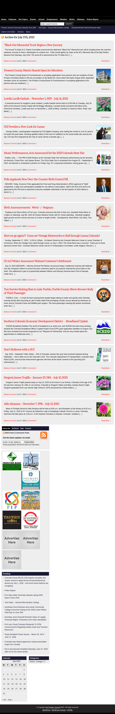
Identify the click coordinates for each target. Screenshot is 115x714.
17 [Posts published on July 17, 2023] (4, 684)
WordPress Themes (59, 710)
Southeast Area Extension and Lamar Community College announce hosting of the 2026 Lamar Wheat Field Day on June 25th (25, 610)
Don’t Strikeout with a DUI (19, 349)
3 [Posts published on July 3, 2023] (3, 674)
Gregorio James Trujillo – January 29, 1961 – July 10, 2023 (36, 377)
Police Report (92, 19)
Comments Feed (22, 433)
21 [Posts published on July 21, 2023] (20, 684)
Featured (12, 19)
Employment (52, 19)
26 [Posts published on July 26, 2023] (12, 689)
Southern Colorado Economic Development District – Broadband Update (46, 321)
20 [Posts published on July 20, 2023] (16, 684)
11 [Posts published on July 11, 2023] (8, 679)
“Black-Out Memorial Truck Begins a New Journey (33, 45)
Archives (21, 32)
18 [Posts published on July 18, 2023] (8, 684)
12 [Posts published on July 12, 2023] (12, 679)
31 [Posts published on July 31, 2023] (4, 693)
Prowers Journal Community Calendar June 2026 (18, 28)
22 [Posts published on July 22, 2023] (25, 684)
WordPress (46, 710)
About (28, 32)
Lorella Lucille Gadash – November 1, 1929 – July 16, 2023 (36, 98)
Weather (63, 19)
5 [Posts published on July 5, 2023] (11, 674)
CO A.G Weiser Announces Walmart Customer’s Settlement (37, 261)
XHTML (70, 710)
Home (3, 19)
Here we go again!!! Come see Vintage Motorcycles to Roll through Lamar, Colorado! (52, 235)
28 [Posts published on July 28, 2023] (20, 689)
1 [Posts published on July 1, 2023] (24, 670)
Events (33, 19)
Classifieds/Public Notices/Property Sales (86, 28)
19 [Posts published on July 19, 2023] (12, 684)
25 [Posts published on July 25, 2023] (8, 689)
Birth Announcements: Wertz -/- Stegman (28, 207)
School (41, 19)
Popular (28, 428)
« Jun (4, 700)
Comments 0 (31, 61)
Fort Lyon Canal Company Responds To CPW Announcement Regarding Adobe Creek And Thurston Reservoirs (26, 627)
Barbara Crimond (10, 61)
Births (72, 19)
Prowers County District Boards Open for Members (33, 70)
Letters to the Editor (8, 32)
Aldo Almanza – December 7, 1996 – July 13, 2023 (31, 404)
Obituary (80, 19)
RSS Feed (9, 433)
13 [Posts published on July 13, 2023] (16, 679)
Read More (105, 61)
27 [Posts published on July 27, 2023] (16, 689)
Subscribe (6, 428)
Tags (22, 428)
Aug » (10, 700)
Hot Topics (23, 19)
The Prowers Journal (52, 707)
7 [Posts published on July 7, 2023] (20, 674)
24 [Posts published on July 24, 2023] (4, 689)
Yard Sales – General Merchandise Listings (53, 28)
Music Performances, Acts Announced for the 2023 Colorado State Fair (44, 153)
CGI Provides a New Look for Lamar (24, 126)
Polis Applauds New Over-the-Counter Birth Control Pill (36, 179)
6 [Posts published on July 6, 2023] (15, 674)
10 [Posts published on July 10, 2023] (4, 679)
